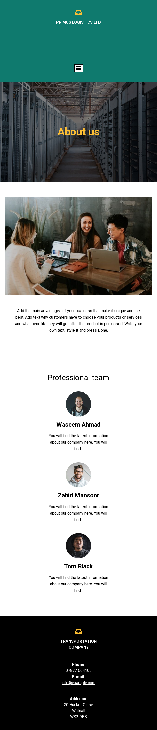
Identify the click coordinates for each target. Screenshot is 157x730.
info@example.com (78, 682)
